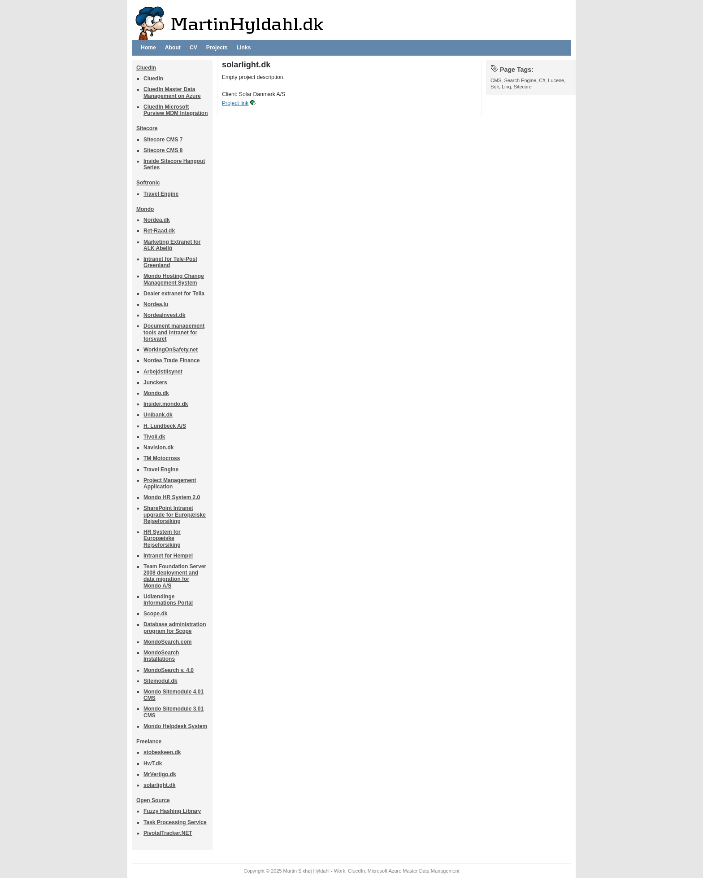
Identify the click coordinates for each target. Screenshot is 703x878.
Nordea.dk (156, 220)
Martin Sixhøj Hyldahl (306, 871)
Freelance (148, 741)
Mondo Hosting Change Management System (173, 279)
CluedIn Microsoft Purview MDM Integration (175, 110)
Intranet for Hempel (168, 556)
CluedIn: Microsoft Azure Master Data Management (404, 871)
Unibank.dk (158, 415)
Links (244, 47)
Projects (217, 47)
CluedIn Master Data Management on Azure (172, 92)
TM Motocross (161, 458)
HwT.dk (152, 763)
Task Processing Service (175, 822)
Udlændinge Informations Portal (168, 599)
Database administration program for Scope (174, 627)
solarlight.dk (159, 785)
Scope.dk (155, 613)
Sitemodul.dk (160, 681)
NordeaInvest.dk (164, 315)
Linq (506, 86)
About (173, 47)
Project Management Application (169, 483)
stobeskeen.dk (162, 752)
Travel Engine (160, 194)
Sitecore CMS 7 (162, 139)
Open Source (153, 800)
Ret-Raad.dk (159, 231)
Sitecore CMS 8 (162, 150)
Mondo (145, 209)
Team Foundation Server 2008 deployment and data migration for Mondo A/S (174, 576)
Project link (235, 103)
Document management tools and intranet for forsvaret (173, 332)
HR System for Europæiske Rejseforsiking (162, 538)
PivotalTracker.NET (167, 833)
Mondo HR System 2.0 (171, 497)
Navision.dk (158, 447)
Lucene (556, 80)
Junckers (155, 382)
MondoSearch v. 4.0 (168, 670)
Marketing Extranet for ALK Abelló (172, 245)
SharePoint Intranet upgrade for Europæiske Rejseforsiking (174, 514)
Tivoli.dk (154, 437)
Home (148, 47)
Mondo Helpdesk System (175, 726)
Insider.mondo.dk (165, 404)
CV (193, 47)
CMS (495, 80)
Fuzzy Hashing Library (172, 811)
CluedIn (146, 68)
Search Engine (520, 80)
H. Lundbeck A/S (164, 426)
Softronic (148, 183)
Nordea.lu (155, 304)
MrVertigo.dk (159, 774)
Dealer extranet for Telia (173, 293)
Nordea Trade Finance (171, 360)
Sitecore (146, 128)
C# (542, 80)
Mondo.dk (156, 393)
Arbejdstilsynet (162, 372)
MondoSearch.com (167, 642)
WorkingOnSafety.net (170, 350)
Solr (494, 86)
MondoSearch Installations (161, 656)
